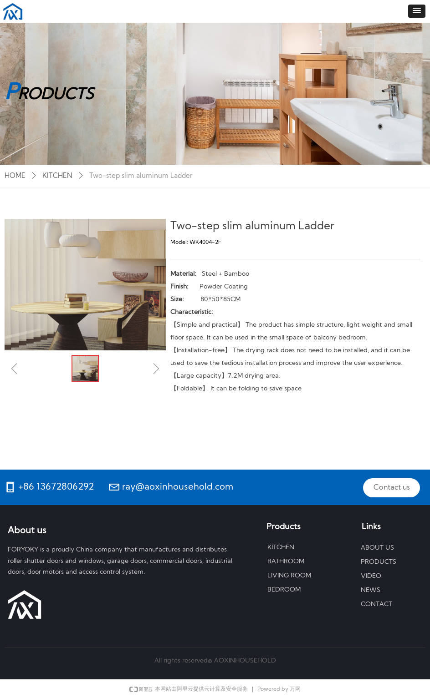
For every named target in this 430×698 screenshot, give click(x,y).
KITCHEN (57, 176)
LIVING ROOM (289, 575)
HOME (15, 176)
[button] (416, 11)
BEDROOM (284, 590)
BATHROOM (285, 561)
